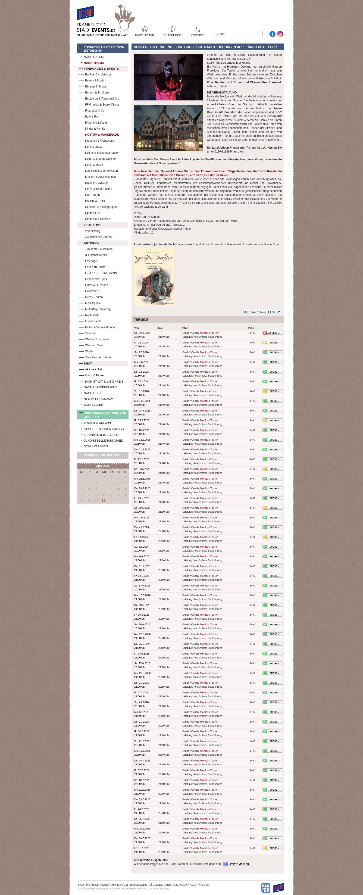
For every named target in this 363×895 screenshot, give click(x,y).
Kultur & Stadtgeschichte (97, 158)
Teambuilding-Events (99, 434)
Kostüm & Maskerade (99, 134)
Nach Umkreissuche (98, 386)
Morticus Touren (209, 332)
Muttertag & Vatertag (95, 308)
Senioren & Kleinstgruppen (98, 206)
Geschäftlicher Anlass (101, 428)
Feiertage (88, 260)
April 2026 (102, 466)
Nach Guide (91, 392)
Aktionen (89, 242)
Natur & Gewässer (93, 182)
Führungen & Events (99, 68)
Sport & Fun (89, 212)
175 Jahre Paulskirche (96, 248)
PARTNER (92, 884)
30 (103, 500)
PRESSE (203, 884)
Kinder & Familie (92, 128)
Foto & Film (89, 116)
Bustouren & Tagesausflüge (99, 98)
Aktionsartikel (90, 369)
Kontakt (197, 29)
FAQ (81, 884)
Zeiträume (90, 224)
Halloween (88, 290)
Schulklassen (93, 445)
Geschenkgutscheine (99, 456)
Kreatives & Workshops (96, 140)
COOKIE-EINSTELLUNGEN (170, 884)
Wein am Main (91, 345)
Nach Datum (91, 56)
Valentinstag (89, 230)
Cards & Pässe (91, 375)
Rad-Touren (89, 194)
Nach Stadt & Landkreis (101, 381)
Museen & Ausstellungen (97, 176)
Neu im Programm (96, 398)
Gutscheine (172, 29)
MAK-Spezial (90, 302)
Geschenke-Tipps (93, 278)
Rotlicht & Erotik (92, 200)
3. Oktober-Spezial (93, 254)
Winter (86, 351)
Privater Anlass (95, 422)
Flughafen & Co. (92, 110)
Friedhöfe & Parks (93, 122)
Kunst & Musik (91, 164)
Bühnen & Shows (92, 86)
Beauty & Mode (91, 80)
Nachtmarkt (89, 314)
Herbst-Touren (91, 296)
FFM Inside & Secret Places (99, 104)
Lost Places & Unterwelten (98, 170)
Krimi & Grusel (91, 146)
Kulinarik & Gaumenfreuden (99, 152)
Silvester (87, 333)
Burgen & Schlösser (94, 92)
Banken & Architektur (95, 74)
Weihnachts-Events (94, 339)
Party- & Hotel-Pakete (95, 188)
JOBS (105, 884)
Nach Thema (91, 62)
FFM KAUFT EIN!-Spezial (98, 272)
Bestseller (91, 404)
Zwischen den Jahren (95, 236)
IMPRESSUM (119, 884)
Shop (85, 363)
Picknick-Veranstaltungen (97, 326)
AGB (193, 884)
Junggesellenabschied (101, 440)
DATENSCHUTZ (140, 884)
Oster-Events (90, 320)
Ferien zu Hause (92, 266)
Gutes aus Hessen (93, 284)
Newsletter (144, 29)
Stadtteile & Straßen (94, 218)
